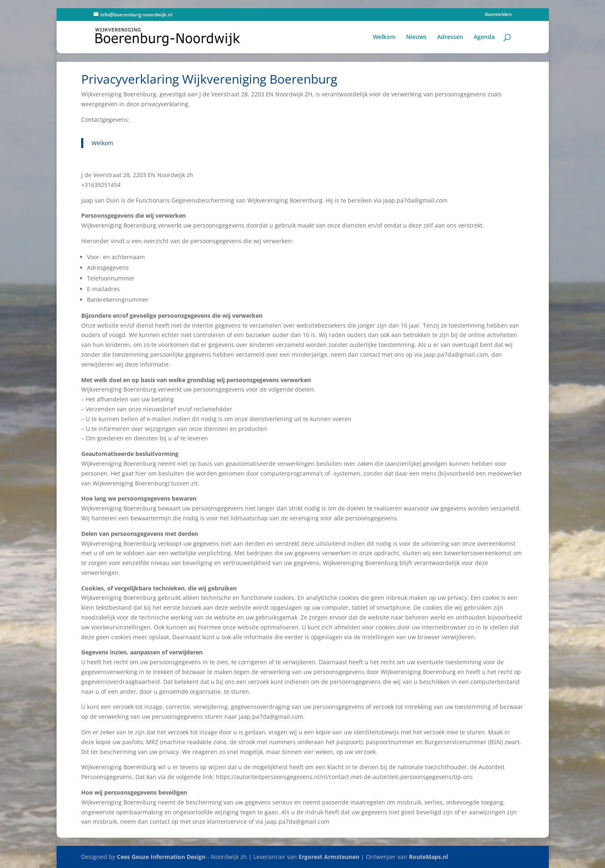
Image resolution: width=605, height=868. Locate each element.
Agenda (484, 37)
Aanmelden (498, 15)
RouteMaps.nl (428, 857)
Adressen (450, 37)
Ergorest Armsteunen (329, 857)
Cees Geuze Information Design (161, 857)
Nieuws (416, 37)
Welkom (384, 37)
